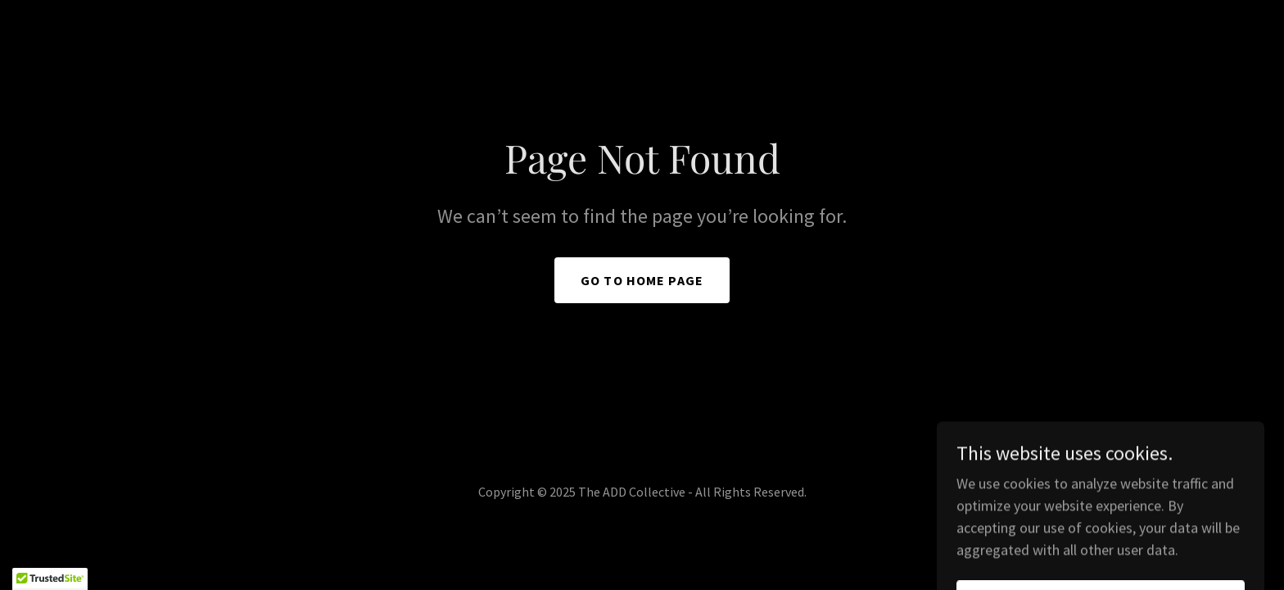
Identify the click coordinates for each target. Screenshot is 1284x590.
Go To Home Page (642, 280)
